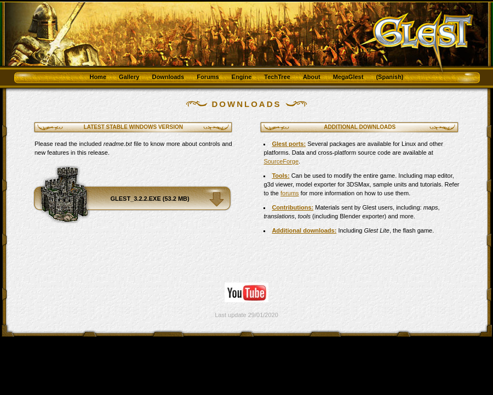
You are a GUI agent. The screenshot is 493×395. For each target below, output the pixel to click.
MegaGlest (348, 77)
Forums (208, 77)
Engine (242, 77)
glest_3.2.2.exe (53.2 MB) (149, 198)
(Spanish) (389, 77)
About (311, 77)
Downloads (168, 77)
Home (97, 77)
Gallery (129, 77)
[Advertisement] (99, 246)
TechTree (277, 77)
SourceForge (281, 161)
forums (289, 193)
